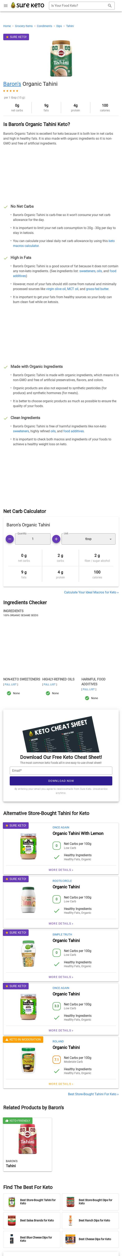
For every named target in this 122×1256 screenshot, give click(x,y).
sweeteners (87, 271)
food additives (73, 431)
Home (7, 26)
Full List (11, 684)
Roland (58, 1041)
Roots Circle (62, 880)
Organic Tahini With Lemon (78, 833)
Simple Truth (62, 934)
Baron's (12, 84)
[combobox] (82, 6)
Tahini (70, 26)
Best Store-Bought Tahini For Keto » (93, 1094)
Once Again (61, 827)
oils (99, 271)
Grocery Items (24, 26)
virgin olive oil (56, 289)
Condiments (45, 26)
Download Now (61, 780)
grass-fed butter (97, 289)
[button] (89, 539)
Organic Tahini (66, 886)
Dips (59, 26)
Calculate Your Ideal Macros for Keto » (91, 592)
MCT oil (72, 289)
